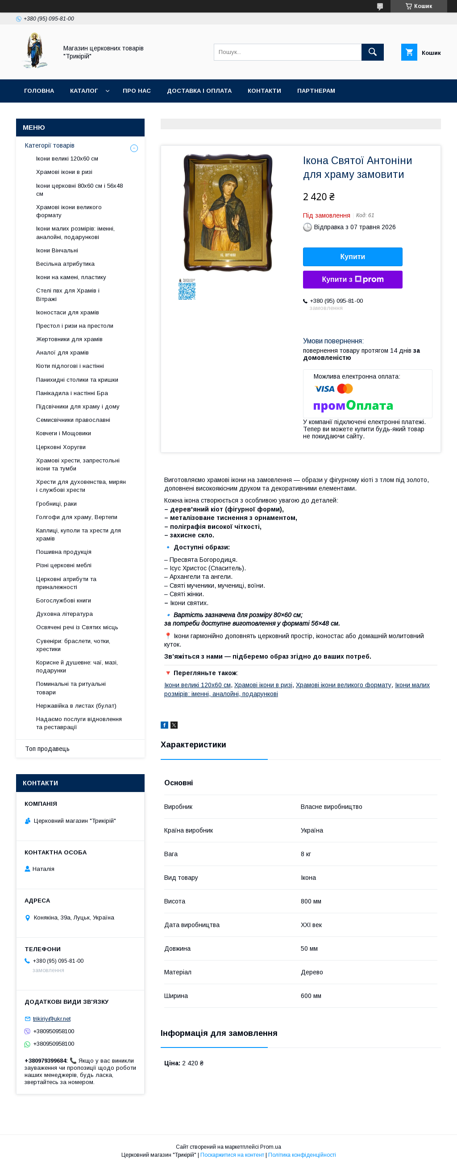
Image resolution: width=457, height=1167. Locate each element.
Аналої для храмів (62, 352)
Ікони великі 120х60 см (197, 685)
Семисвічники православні (73, 419)
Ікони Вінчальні (57, 250)
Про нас (137, 90)
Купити (353, 256)
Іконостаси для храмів (67, 312)
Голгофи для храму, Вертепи (76, 517)
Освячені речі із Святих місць (77, 627)
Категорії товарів (50, 145)
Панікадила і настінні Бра (72, 393)
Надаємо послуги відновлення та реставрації (79, 723)
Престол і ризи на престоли (74, 325)
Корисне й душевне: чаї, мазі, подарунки (77, 666)
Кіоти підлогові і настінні (70, 366)
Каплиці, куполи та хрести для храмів (78, 534)
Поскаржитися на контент (232, 1155)
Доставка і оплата (199, 90)
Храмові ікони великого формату (343, 685)
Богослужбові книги (63, 600)
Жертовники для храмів (69, 339)
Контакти (264, 90)
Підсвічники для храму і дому (78, 406)
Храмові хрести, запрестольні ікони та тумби (78, 464)
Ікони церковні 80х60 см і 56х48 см (79, 189)
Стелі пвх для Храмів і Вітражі (68, 294)
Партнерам (316, 90)
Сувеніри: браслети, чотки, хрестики (73, 645)
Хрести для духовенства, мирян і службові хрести (81, 485)
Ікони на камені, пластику (71, 277)
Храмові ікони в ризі (263, 685)
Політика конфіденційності (302, 1155)
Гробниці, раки (56, 503)
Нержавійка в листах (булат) (76, 705)
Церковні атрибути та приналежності (66, 583)
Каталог (84, 90)
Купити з (352, 280)
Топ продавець (47, 748)
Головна (39, 90)
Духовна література (64, 613)
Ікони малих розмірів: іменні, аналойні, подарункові (75, 232)
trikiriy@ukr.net (52, 1018)
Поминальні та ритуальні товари (71, 687)
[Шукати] (372, 52)
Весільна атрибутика (65, 263)
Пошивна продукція (63, 551)
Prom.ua (270, 1147)
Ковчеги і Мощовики (63, 433)
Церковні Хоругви (61, 447)
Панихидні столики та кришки (77, 379)
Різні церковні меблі (63, 565)
